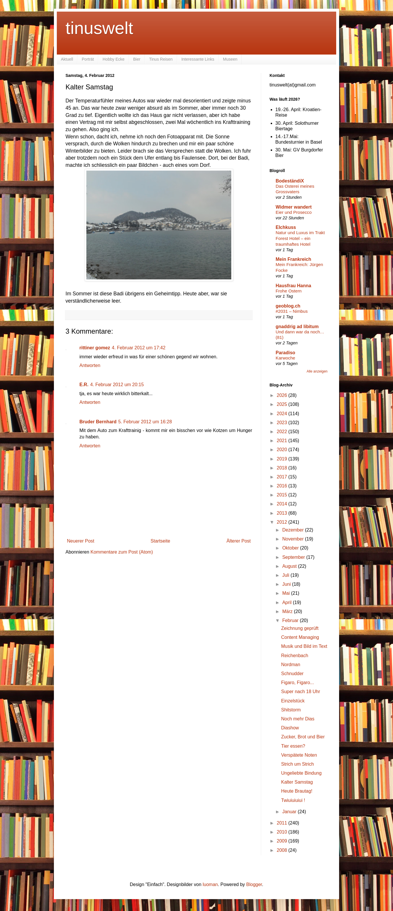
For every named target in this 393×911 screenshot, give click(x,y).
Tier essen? (293, 746)
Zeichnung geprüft (300, 628)
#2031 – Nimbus (292, 311)
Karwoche (285, 357)
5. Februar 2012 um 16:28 (145, 421)
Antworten (89, 365)
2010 (282, 831)
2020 (282, 449)
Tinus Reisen (160, 59)
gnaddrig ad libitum (297, 326)
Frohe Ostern (288, 290)
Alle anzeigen (317, 371)
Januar (290, 811)
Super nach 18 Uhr (300, 691)
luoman (210, 884)
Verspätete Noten (299, 755)
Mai (286, 593)
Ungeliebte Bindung (301, 773)
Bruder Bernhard (98, 421)
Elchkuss (286, 227)
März (288, 611)
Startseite (160, 540)
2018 (282, 467)
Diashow (290, 727)
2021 (282, 440)
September (294, 557)
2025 (282, 404)
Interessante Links (197, 59)
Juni (287, 584)
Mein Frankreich (293, 259)
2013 (282, 513)
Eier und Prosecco (294, 212)
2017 (282, 476)
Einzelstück (293, 700)
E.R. (83, 384)
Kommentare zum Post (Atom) (121, 552)
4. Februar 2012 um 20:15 (117, 384)
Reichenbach (294, 655)
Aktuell (67, 59)
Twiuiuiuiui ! (293, 800)
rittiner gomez (94, 347)
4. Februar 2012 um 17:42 (138, 347)
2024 (282, 413)
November (293, 538)
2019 (282, 458)
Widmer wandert (294, 207)
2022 (282, 431)
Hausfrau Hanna (293, 285)
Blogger (254, 884)
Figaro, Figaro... (297, 682)
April (287, 602)
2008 (282, 850)
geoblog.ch (288, 305)
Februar (291, 620)
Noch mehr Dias (297, 718)
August (290, 566)
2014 (282, 503)
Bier (137, 59)
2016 (282, 485)
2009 (282, 840)
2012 (282, 522)
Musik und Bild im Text (304, 646)
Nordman (290, 664)
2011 (282, 822)
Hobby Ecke (113, 59)
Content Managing (300, 637)
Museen (230, 59)
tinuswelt (99, 28)
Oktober (291, 547)
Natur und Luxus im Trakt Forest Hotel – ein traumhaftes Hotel (300, 238)
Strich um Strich (297, 764)
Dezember (293, 529)
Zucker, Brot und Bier (303, 736)
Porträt (88, 59)
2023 (282, 422)
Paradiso (285, 352)
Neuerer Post (80, 540)
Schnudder (292, 673)
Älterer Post (238, 540)
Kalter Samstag (297, 782)
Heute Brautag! (296, 791)
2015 (282, 494)
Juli (286, 575)
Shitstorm (291, 709)
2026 (282, 395)
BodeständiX (290, 180)
